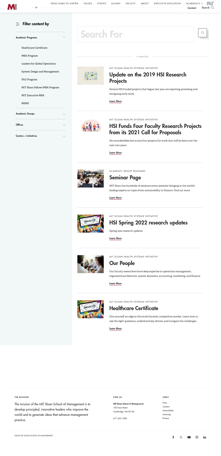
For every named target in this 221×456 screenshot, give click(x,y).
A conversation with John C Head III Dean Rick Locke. (116, 12)
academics (193, 3)
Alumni (115, 3)
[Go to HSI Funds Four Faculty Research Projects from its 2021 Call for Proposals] (90, 134)
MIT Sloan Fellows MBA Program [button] (40, 94)
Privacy (166, 425)
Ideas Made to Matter (64, 3)
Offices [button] (19, 131)
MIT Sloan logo (9, 17)
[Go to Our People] (90, 271)
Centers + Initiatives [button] (26, 142)
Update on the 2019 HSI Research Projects (147, 84)
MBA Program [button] (29, 62)
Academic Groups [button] (25, 120)
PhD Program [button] (29, 86)
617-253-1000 (120, 425)
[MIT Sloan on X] (181, 445)
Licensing (167, 421)
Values (88, 3)
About (145, 3)
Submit (202, 39)
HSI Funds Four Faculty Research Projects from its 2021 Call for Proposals (155, 136)
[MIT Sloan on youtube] (188, 446)
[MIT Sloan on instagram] (196, 445)
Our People (122, 270)
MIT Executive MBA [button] (32, 102)
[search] (208, 12)
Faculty (131, 3)
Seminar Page (125, 184)
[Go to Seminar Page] (90, 186)
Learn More (115, 108)
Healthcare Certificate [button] (34, 54)
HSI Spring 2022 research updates (148, 229)
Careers (166, 413)
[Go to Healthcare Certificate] (90, 316)
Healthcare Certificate (133, 315)
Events (101, 3)
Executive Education (167, 3)
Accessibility (168, 417)
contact (192, 13)
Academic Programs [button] (26, 44)
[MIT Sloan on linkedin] (204, 445)
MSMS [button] (25, 110)
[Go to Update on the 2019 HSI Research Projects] (90, 83)
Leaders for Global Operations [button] (38, 70)
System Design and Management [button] (40, 78)
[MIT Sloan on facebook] (173, 445)
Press (165, 409)
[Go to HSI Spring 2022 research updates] (90, 231)
